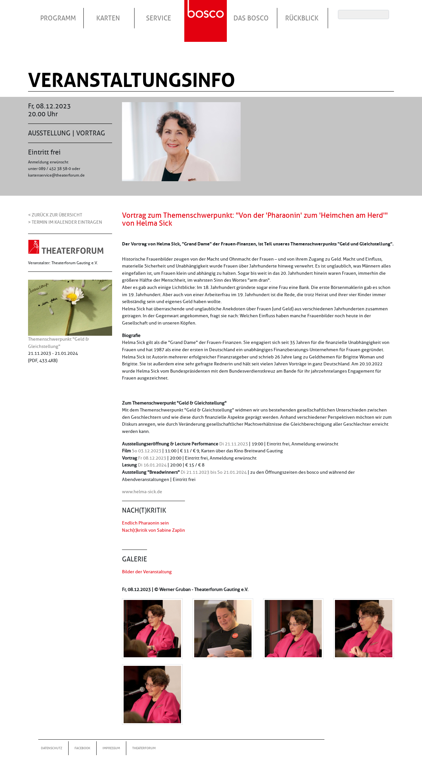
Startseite (206, 13)
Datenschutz (51, 748)
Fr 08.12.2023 (152, 458)
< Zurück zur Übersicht (55, 215)
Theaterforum (144, 748)
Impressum (111, 748)
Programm (58, 18)
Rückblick (301, 18)
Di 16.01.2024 (152, 465)
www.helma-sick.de (142, 492)
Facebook (82, 748)
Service (158, 18)
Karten (108, 18)
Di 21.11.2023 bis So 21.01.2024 (214, 472)
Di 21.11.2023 (233, 444)
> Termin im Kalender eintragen (65, 222)
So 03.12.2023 (146, 451)
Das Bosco (251, 18)
